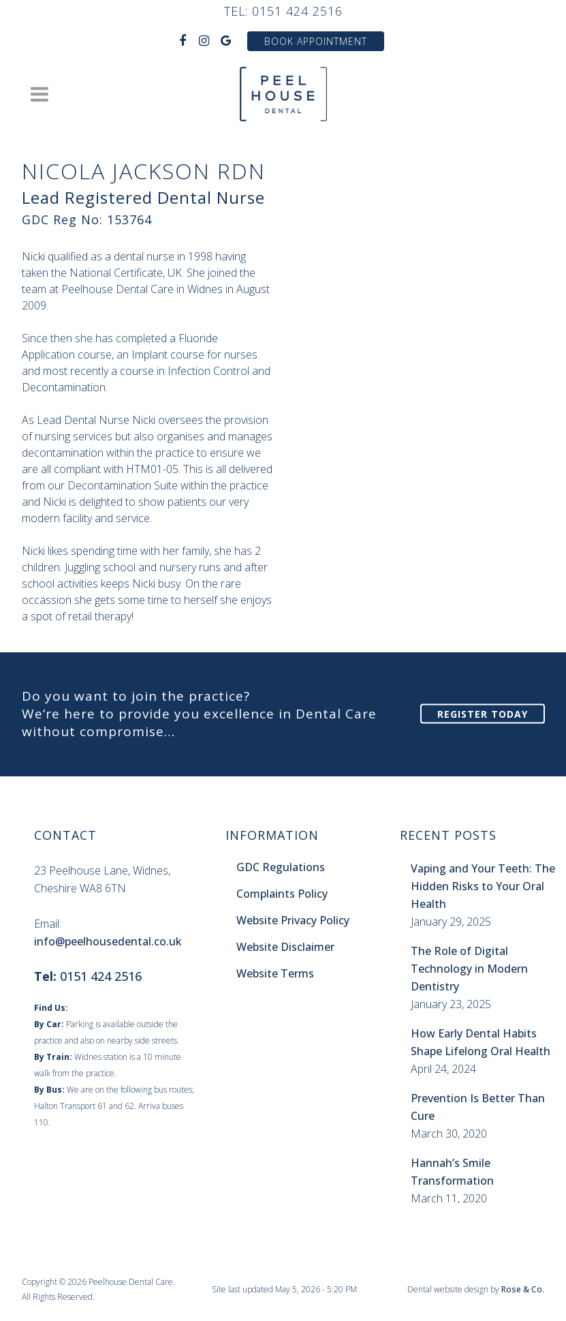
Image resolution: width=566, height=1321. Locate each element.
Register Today (482, 714)
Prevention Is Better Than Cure (478, 1107)
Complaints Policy (282, 893)
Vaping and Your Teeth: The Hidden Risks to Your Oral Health (483, 886)
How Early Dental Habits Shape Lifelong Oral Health (480, 1042)
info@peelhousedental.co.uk (108, 941)
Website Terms (275, 973)
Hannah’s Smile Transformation (452, 1171)
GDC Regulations (280, 867)
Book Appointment (315, 41)
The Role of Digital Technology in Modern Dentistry (469, 968)
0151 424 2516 (297, 11)
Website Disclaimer (285, 946)
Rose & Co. (522, 1289)
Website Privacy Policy (292, 920)
